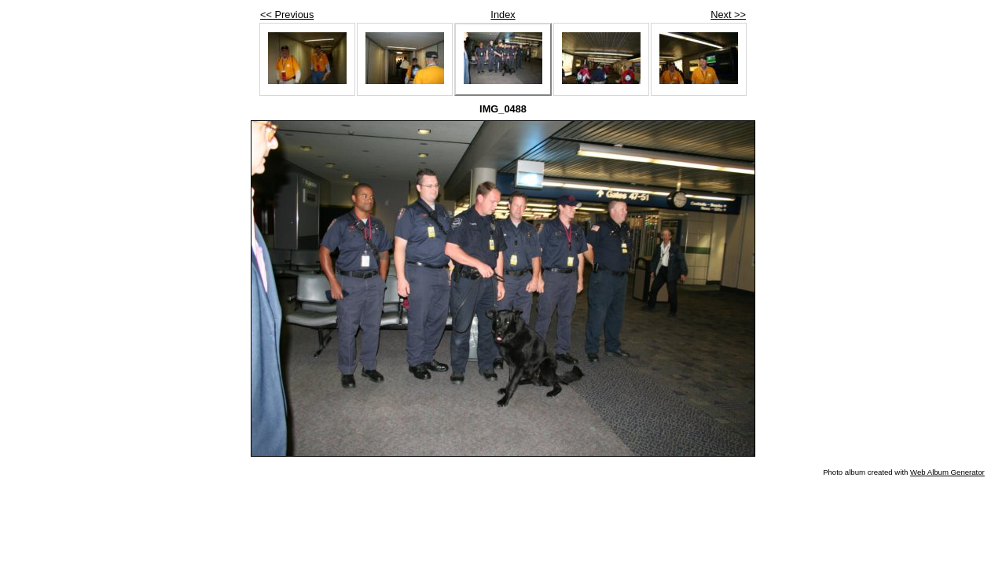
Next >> (728, 14)
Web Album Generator (947, 472)
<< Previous (287, 14)
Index (502, 14)
